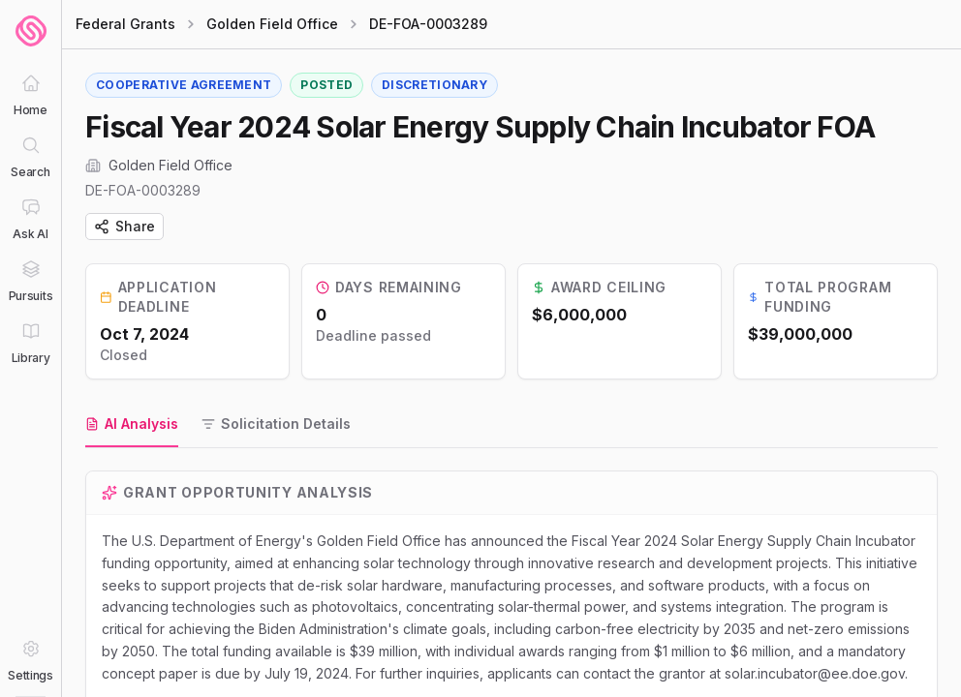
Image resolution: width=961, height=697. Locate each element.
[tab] (131, 425)
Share (124, 226)
